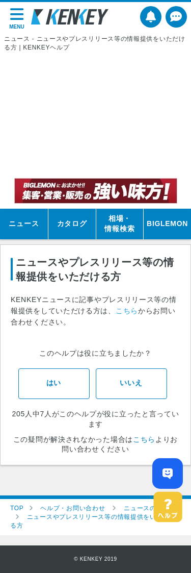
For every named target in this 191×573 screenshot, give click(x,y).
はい (53, 383)
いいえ (131, 383)
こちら (127, 311)
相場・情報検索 (119, 223)
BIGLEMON (167, 223)
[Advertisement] (95, 115)
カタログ (72, 223)
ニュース (24, 223)
